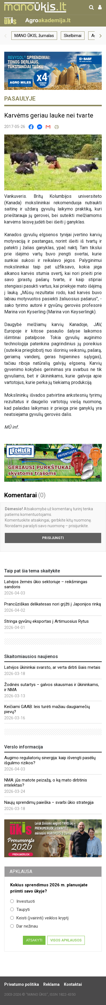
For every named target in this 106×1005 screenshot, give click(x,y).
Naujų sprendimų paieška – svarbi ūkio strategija (49, 802)
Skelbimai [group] (72, 35)
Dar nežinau (24, 926)
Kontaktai (73, 984)
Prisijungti (53, 538)
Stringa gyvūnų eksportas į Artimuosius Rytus (46, 621)
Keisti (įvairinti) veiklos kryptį (39, 918)
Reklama (51, 984)
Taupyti (20, 909)
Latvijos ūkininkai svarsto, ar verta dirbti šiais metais (52, 667)
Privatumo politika (21, 984)
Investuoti (22, 901)
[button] (5, 35)
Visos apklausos (66, 940)
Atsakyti (34, 940)
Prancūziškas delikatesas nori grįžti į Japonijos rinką (52, 604)
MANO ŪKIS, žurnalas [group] (34, 35)
